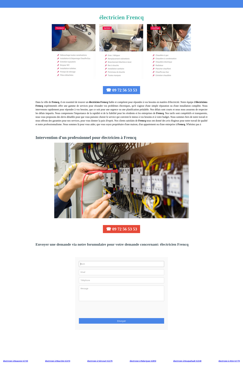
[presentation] (102, 310)
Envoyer (121, 320)
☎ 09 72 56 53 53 (121, 90)
